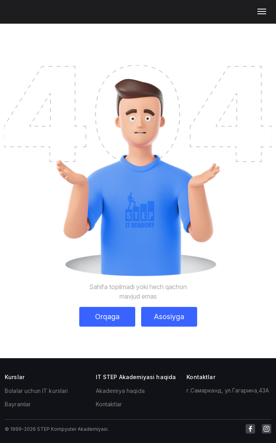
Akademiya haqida (120, 390)
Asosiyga (169, 316)
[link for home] (20, 16)
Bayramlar (18, 404)
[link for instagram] (266, 429)
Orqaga (107, 316)
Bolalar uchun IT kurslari (36, 390)
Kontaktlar (109, 404)
